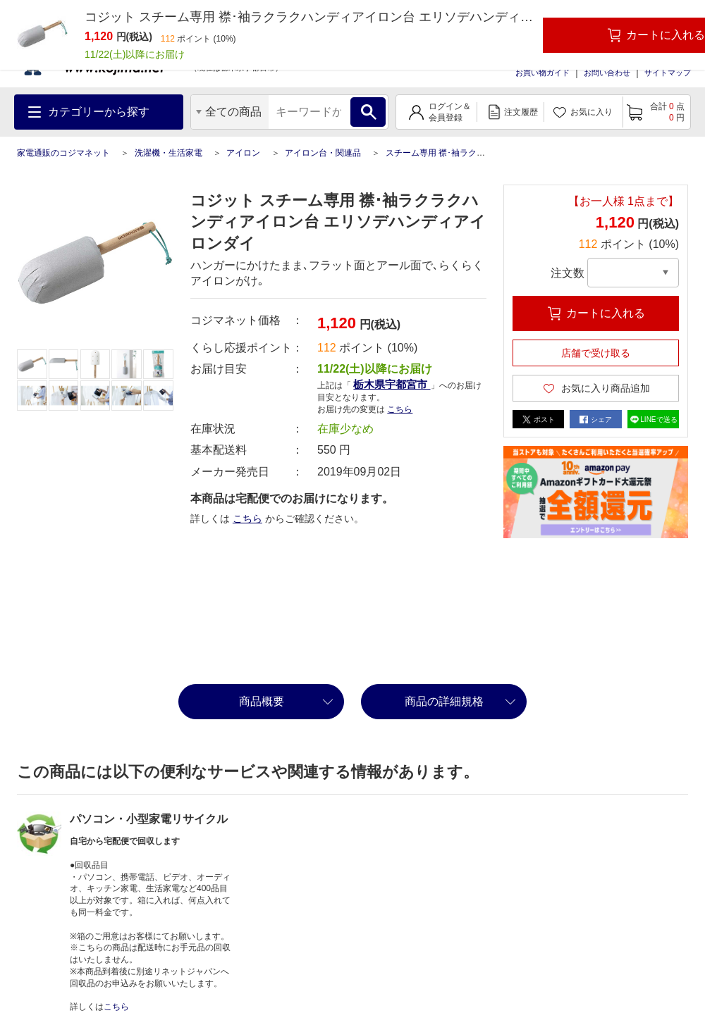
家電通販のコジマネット (63, 153)
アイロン (243, 153)
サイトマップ (667, 72)
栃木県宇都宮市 (391, 384)
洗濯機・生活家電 (168, 153)
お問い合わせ (607, 72)
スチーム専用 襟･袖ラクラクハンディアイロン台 (478, 153)
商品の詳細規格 (444, 701)
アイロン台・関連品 (323, 153)
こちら (399, 409)
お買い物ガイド (542, 72)
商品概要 (261, 701)
